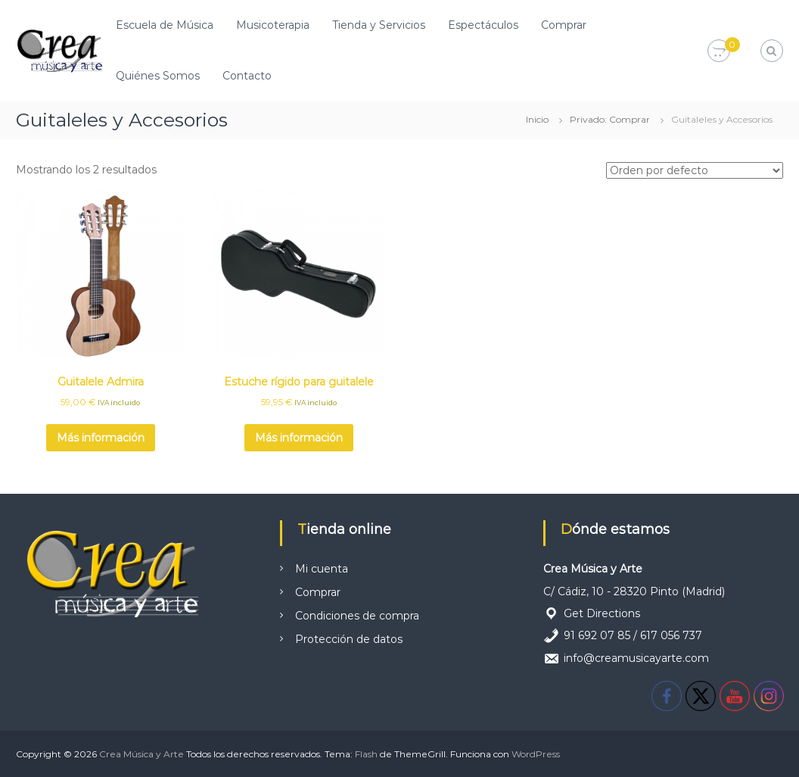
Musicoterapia (272, 25)
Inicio (537, 119)
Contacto (247, 76)
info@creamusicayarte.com (636, 658)
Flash (366, 754)
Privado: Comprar (610, 119)
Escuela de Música (164, 25)
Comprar (563, 25)
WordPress (535, 754)
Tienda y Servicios (378, 25)
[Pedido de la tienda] (694, 170)
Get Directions (602, 613)
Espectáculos (483, 25)
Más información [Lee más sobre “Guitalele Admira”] (101, 438)
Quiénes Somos (158, 76)
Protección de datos (349, 639)
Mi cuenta (321, 569)
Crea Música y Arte (141, 754)
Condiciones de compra (357, 616)
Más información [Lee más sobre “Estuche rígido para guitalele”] (299, 438)
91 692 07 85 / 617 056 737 (633, 635)
